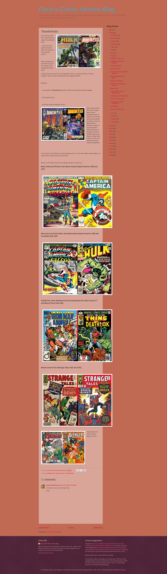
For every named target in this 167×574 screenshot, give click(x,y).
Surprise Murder (115, 69)
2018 (110, 143)
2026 (110, 30)
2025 (110, 33)
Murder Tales (114, 88)
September (114, 44)
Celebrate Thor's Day (116, 58)
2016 (110, 149)
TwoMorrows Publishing (120, 549)
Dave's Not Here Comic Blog (49, 543)
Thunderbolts (69, 473)
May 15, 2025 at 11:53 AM (68, 485)
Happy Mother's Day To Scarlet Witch (117, 92)
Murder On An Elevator (117, 99)
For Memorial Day (115, 66)
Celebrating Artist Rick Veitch (119, 96)
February (114, 119)
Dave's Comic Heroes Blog (77, 9)
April (112, 113)
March (113, 116)
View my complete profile (45, 553)
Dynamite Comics (114, 543)
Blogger (123, 570)
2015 (110, 152)
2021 (110, 134)
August (113, 47)
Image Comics (109, 545)
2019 (110, 140)
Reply (48, 490)
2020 (110, 137)
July (112, 50)
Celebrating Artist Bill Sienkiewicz (116, 102)
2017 (110, 146)
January (113, 122)
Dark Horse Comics (98, 545)
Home (71, 528)
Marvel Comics (60, 473)
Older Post (98, 528)
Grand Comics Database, (104, 547)
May (112, 56)
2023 (110, 128)
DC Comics (94, 543)
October (113, 41)
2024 (110, 125)
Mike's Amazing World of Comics (100, 549)
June (112, 53)
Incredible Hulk (50, 473)
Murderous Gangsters (117, 81)
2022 (110, 131)
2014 (110, 155)
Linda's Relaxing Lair (53, 485)
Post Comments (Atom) (54, 532)
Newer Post (44, 528)
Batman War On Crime (117, 109)
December (114, 35)
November (114, 38)
